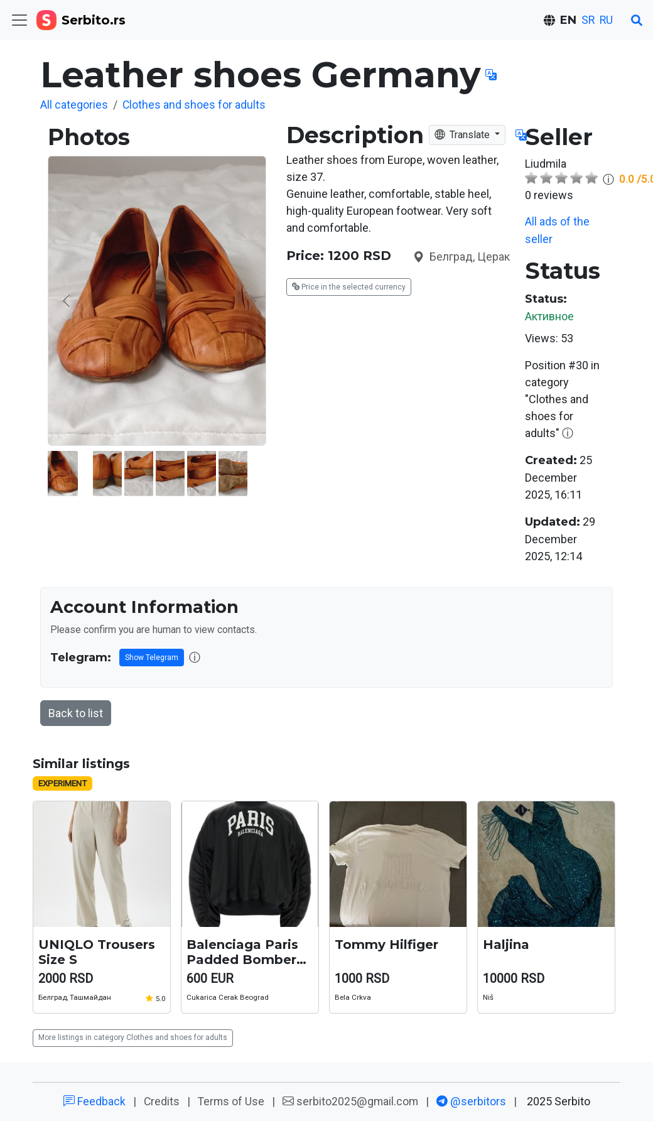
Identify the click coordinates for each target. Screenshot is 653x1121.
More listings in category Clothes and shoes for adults (128, 1036)
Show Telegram (148, 656)
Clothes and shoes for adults (195, 104)
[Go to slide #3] (250, 473)
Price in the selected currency (346, 286)
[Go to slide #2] (219, 473)
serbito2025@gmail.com (350, 1100)
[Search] (636, 20)
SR (586, 20)
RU (605, 20)
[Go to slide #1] (159, 473)
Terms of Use (230, 1100)
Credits (160, 1100)
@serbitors (472, 1100)
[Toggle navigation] (19, 20)
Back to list (76, 711)
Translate (464, 134)
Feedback (93, 1100)
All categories (74, 104)
